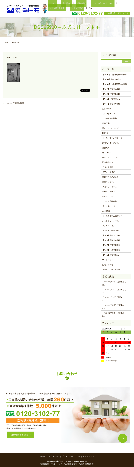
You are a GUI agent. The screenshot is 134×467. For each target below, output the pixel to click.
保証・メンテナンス (110, 157)
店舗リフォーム (108, 182)
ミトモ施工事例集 (109, 201)
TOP (6, 43)
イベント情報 (107, 167)
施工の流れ (106, 152)
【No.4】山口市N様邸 (111, 250)
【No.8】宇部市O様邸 (111, 99)
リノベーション (108, 226)
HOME (51, 3)
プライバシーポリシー (111, 269)
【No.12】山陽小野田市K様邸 (114, 84)
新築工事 (106, 123)
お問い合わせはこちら (117, 13)
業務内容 (73, 3)
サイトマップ (107, 260)
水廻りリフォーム (109, 186)
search (65, 8)
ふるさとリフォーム (110, 221)
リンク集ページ (108, 206)
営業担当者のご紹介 (110, 177)
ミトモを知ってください (93, 3)
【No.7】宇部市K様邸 (111, 94)
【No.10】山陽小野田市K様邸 (114, 74)
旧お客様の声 (107, 162)
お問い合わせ (107, 264)
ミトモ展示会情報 (114, 3)
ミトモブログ (53, 8)
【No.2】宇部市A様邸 (111, 240)
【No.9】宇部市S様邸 (111, 104)
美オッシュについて (110, 128)
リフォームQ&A (108, 172)
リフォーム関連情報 (110, 230)
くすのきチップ (108, 113)
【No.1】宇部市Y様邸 (111, 235)
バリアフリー (107, 196)
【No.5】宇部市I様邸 (110, 255)
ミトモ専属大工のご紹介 (112, 216)
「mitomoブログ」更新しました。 (114, 283)
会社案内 (61, 3)
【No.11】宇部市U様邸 (14, 103)
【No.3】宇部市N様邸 (111, 245)
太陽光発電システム (110, 143)
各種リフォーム (108, 191)
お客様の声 (106, 108)
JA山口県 (106, 211)
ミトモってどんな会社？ (112, 138)
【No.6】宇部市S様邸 (111, 89)
